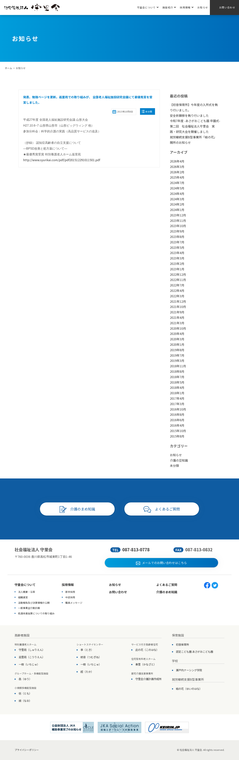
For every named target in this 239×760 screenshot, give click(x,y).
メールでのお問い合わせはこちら (161, 562)
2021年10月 (178, 306)
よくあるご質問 (161, 509)
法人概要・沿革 (26, 592)
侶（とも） (25, 693)
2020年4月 (177, 333)
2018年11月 (178, 366)
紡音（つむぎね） (90, 657)
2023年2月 (177, 263)
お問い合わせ (227, 7)
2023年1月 (177, 269)
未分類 (148, 111)
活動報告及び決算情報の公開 (34, 602)
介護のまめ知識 (77, 509)
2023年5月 (177, 247)
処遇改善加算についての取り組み (36, 613)
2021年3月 (177, 323)
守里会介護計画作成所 (148, 679)
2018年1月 (177, 393)
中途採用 (70, 597)
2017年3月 (177, 404)
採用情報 (187, 7)
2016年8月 (177, 414)
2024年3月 (177, 199)
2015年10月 (178, 430)
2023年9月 (177, 231)
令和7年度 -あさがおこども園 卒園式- (195, 120)
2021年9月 (177, 312)
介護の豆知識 (179, 460)
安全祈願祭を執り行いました (189, 115)
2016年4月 (177, 425)
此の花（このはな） (147, 650)
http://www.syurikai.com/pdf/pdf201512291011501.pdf (61, 160)
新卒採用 (70, 592)
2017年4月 (177, 398)
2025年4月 (177, 177)
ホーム (8, 68)
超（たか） (87, 672)
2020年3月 (177, 339)
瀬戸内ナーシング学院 (189, 670)
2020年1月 (177, 344)
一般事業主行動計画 (29, 608)
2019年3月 (177, 360)
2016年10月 (178, 409)
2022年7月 (177, 285)
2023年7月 (177, 242)
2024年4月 (177, 193)
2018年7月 (177, 377)
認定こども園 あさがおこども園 (194, 651)
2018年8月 (177, 371)
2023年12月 (178, 215)
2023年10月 (178, 226)
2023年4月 (177, 252)
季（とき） (87, 650)
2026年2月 (177, 172)
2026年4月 (177, 161)
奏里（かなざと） (145, 664)
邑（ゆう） (25, 679)
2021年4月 (177, 317)
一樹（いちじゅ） (29, 664)
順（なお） (25, 701)
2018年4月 (177, 387)
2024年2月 (177, 204)
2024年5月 (177, 188)
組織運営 (23, 597)
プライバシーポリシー (27, 750)
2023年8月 (177, 236)
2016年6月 (177, 420)
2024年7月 (177, 182)
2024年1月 (177, 209)
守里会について (148, 7)
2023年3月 (177, 258)
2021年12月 (178, 301)
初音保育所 (182, 644)
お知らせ (202, 7)
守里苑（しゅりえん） (32, 650)
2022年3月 (177, 296)
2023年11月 (178, 220)
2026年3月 (177, 166)
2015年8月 (177, 436)
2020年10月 (178, 328)
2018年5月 (177, 382)
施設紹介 (169, 7)
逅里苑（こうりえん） (32, 657)
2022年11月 (178, 279)
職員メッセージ (73, 602)
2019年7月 (177, 355)
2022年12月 (178, 274)
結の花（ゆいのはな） (189, 689)
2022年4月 (177, 290)
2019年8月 (177, 350)
